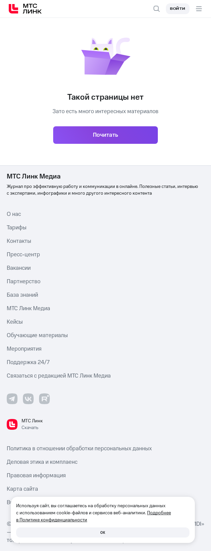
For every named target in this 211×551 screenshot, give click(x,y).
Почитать (105, 135)
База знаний (22, 295)
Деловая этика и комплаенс (42, 462)
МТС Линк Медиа (28, 308)
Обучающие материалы (37, 335)
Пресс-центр (23, 255)
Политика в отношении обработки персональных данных (79, 449)
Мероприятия (24, 349)
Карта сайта (22, 489)
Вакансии (19, 268)
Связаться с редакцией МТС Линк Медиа (59, 376)
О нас (14, 214)
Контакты (19, 241)
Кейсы (15, 322)
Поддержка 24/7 (28, 362)
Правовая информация (36, 476)
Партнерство (23, 282)
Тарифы (17, 228)
